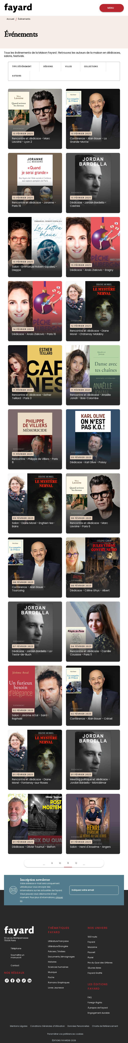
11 (68, 863)
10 (60, 863)
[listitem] (7, 980)
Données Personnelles (78, 1026)
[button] (23, 66)
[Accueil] (18, 8)
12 (76, 863)
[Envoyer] (115, 890)
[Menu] (111, 8)
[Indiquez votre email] (89, 890)
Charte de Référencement (105, 1026)
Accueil (10, 19)
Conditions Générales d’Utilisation (47, 1026)
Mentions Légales (19, 1026)
